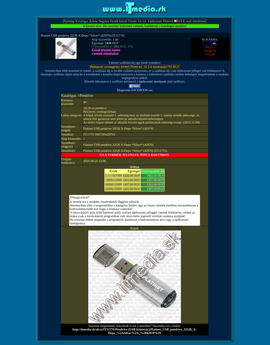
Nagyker (104, 21)
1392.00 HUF (155, 184)
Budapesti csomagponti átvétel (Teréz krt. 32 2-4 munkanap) (128, 66)
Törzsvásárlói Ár (152, 171)
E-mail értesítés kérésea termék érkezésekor (106, 51)
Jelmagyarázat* (79, 197)
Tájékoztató (154, 21)
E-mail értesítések (194, 21)
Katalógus (69, 95)
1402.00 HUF (155, 175)
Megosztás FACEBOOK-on (135, 89)
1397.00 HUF (155, 180)
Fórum (132, 21)
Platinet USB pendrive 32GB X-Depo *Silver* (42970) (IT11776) (82, 35)
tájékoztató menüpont (152, 81)
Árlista (93, 21)
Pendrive (86, 95)
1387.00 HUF (155, 189)
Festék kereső (118, 21)
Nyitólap (69, 21)
